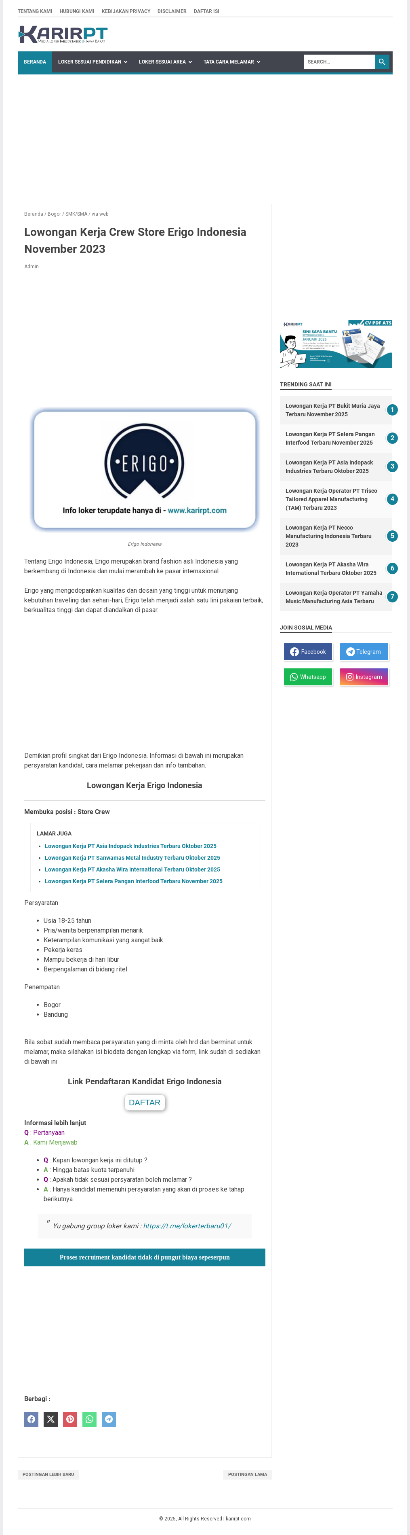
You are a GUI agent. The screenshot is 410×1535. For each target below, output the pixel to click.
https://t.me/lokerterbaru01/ (187, 1226)
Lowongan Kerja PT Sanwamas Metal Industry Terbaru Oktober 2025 (132, 857)
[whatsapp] (89, 1419)
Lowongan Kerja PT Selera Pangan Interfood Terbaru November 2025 (134, 881)
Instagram (364, 676)
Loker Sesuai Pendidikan (89, 62)
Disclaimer (172, 11)
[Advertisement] (205, 135)
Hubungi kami (77, 11)
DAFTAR (145, 1102)
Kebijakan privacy (126, 11)
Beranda (35, 62)
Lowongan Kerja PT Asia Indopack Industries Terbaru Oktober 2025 (131, 846)
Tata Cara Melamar (229, 62)
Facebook (308, 651)
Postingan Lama (247, 1474)
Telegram (363, 651)
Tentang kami (35, 11)
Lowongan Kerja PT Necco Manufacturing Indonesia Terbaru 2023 (329, 536)
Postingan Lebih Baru (48, 1474)
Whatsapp (308, 676)
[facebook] (31, 1419)
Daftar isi (206, 11)
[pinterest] (70, 1419)
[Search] (339, 62)
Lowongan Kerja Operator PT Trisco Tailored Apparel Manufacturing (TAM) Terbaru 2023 (331, 499)
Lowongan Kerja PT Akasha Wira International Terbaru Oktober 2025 (132, 869)
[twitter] (51, 1419)
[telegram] (109, 1419)
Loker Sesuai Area (162, 62)
